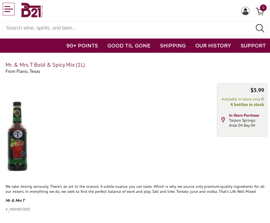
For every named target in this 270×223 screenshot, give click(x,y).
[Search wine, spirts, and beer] (129, 28)
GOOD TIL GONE (129, 45)
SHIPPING (173, 45)
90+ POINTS (82, 45)
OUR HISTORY (213, 45)
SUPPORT (253, 45)
